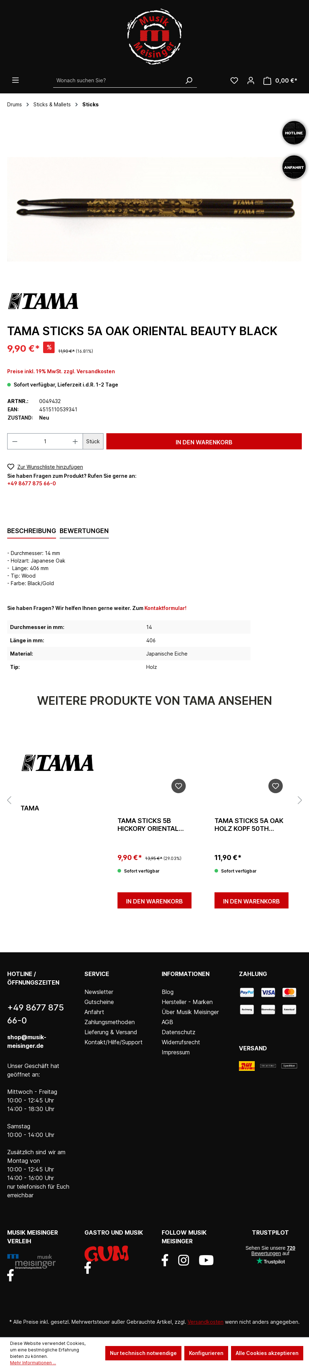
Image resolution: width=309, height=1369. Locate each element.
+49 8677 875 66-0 (31, 483)
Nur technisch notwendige (143, 1353)
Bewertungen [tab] (84, 531)
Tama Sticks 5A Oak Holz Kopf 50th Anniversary (249, 825)
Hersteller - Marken (187, 1001)
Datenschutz (178, 1032)
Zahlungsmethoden (109, 1022)
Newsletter (98, 991)
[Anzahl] (45, 441)
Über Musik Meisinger (190, 1012)
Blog (168, 991)
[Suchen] (188, 80)
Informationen (185, 973)
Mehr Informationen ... (33, 1362)
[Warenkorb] (280, 81)
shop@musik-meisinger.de (26, 1041)
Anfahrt (94, 1012)
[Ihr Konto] (251, 80)
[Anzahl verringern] (14, 441)
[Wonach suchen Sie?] (117, 80)
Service (96, 973)
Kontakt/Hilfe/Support (113, 1042)
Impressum (176, 1052)
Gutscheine (99, 1001)
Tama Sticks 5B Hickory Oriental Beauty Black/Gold (152, 825)
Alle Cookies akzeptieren (267, 1353)
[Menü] (15, 80)
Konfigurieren (206, 1353)
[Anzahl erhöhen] (75, 441)
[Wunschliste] (234, 80)
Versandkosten (205, 1322)
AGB (167, 1022)
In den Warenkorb (204, 442)
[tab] (31, 531)
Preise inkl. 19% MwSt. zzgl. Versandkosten (61, 371)
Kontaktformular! (165, 608)
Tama (29, 808)
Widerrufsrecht (181, 1042)
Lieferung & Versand (110, 1032)
